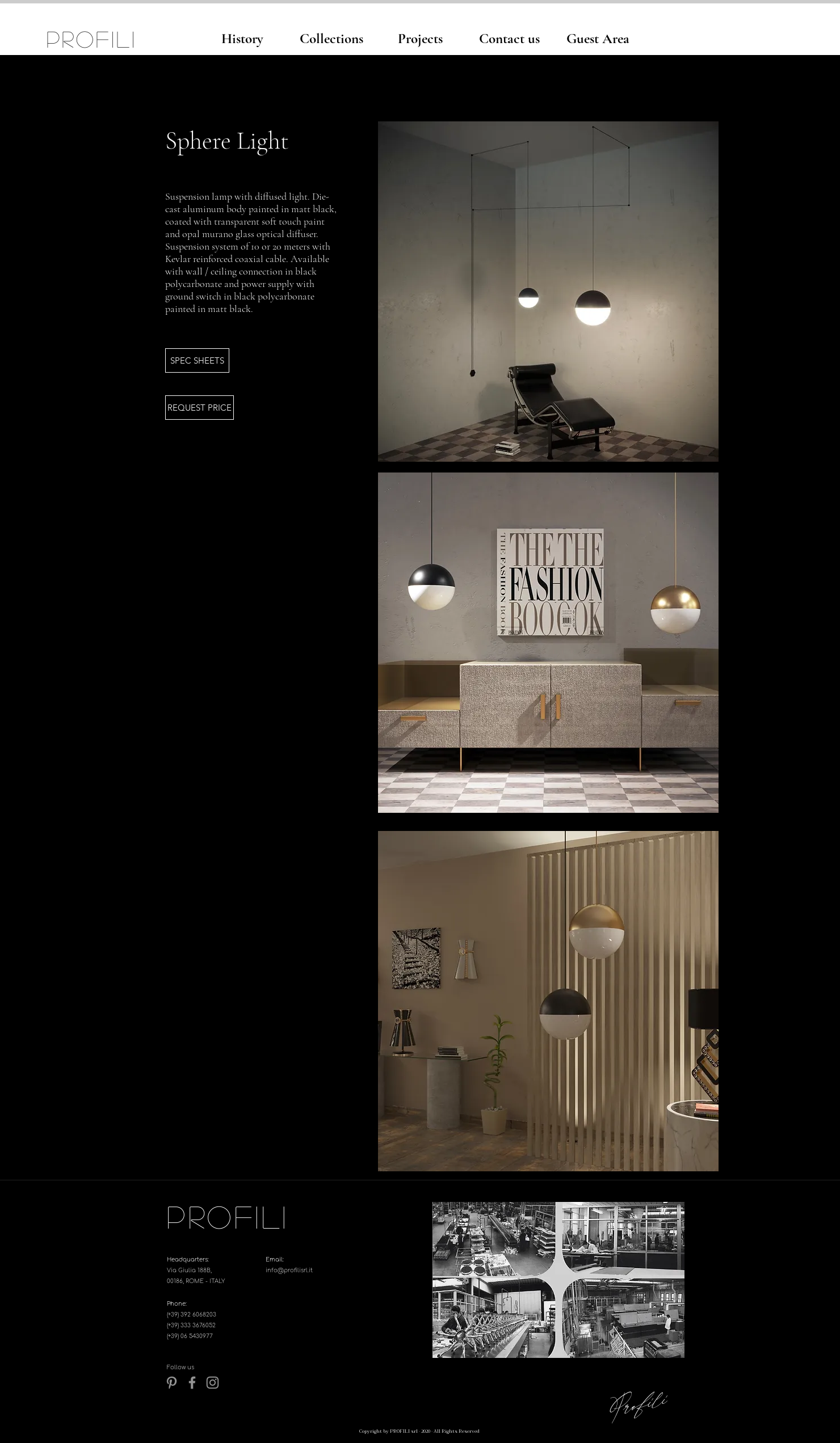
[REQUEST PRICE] (199, 407)
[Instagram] (212, 1382)
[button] (197, 360)
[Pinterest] (171, 1382)
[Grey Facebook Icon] (192, 1382)
